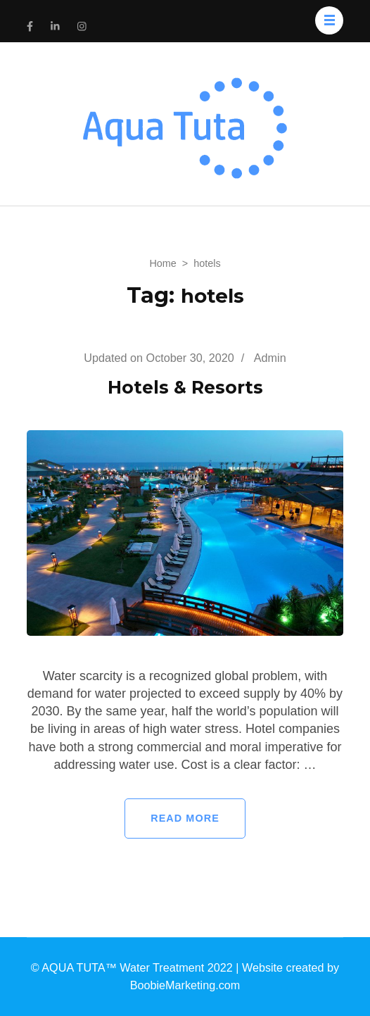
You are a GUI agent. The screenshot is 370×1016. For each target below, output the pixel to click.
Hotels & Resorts (185, 387)
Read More (185, 818)
